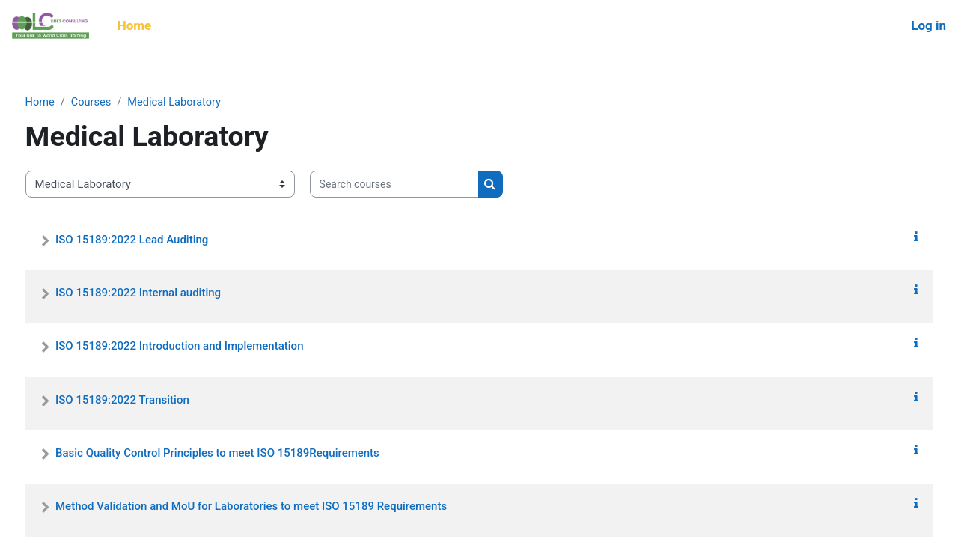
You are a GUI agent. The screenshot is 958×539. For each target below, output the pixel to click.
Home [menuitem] (135, 25)
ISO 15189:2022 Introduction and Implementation (207, 346)
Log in (928, 25)
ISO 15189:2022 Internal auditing (165, 293)
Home (68, 102)
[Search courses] (422, 185)
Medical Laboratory (206, 102)
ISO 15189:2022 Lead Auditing (159, 239)
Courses (120, 102)
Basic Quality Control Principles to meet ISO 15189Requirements (245, 453)
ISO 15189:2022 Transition (150, 399)
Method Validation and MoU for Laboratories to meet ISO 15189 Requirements (279, 507)
